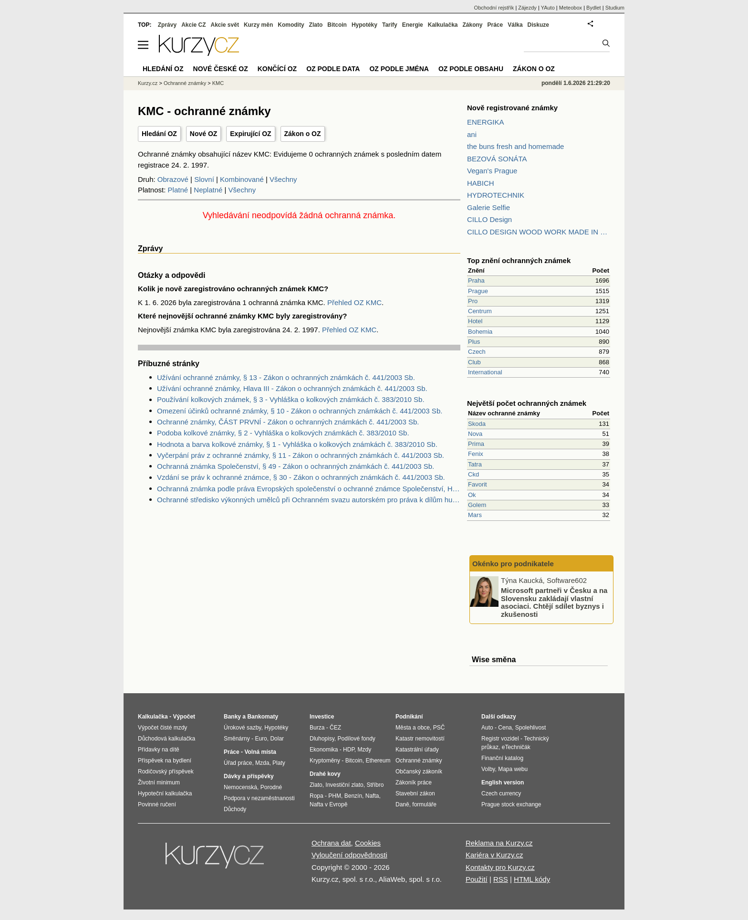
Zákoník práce (413, 782)
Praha (476, 280)
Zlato (316, 24)
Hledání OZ (159, 133)
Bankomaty (262, 716)
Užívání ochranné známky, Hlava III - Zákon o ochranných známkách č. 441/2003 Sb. (292, 388)
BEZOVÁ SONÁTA (497, 159)
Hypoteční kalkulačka (165, 793)
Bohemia (480, 331)
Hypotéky (364, 24)
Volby (488, 769)
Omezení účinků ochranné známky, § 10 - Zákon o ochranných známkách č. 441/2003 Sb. (299, 411)
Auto (487, 727)
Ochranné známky (185, 83)
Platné (178, 190)
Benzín (353, 796)
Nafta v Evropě (328, 804)
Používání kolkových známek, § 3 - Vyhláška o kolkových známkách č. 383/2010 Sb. (291, 399)
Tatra (475, 464)
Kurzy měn (258, 24)
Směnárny (237, 738)
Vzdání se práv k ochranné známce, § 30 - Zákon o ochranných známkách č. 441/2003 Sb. (301, 477)
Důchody (235, 809)
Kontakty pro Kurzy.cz (500, 867)
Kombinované (242, 179)
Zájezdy (527, 8)
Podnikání (409, 716)
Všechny (283, 179)
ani (472, 134)
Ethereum (377, 760)
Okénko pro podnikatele (513, 564)
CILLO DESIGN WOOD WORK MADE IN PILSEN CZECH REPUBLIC (538, 232)
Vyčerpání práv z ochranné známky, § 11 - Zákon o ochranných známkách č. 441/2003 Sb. (300, 455)
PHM (334, 796)
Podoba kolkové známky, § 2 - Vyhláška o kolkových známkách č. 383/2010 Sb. (283, 433)
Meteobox (570, 8)
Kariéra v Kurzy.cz (494, 855)
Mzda (262, 763)
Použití (477, 879)
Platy (278, 763)
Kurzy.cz (147, 83)
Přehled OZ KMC (354, 302)
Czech (477, 351)
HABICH (480, 183)
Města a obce (412, 727)
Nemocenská (240, 787)
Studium (614, 8)
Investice (322, 716)
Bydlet (593, 8)
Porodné (271, 787)
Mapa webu (513, 769)
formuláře (424, 804)
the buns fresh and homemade (515, 146)
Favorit (477, 484)
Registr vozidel (500, 738)
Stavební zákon (415, 793)
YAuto (548, 8)
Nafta (372, 796)
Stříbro (375, 785)
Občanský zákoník (418, 771)
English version (502, 782)
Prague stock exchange (511, 804)
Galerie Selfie (488, 207)
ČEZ (335, 727)
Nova (475, 433)
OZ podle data (333, 69)
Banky (232, 716)
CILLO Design (489, 219)
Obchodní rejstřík (494, 8)
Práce (495, 24)
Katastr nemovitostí (420, 738)
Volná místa (260, 752)
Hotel (475, 321)
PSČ (439, 727)
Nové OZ (204, 133)
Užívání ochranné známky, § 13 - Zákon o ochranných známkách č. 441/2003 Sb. (286, 377)
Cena (505, 727)
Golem (477, 504)
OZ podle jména (398, 69)
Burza (317, 727)
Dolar (277, 738)
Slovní (204, 179)
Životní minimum (159, 782)
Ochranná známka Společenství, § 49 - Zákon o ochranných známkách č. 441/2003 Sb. (295, 466)
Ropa (316, 796)
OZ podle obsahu (470, 69)
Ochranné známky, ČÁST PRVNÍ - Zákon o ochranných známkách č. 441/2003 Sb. (288, 422)
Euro (261, 738)
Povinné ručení (157, 804)
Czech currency (501, 793)
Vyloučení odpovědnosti (349, 855)
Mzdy (365, 749)
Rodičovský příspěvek (166, 771)
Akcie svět (225, 24)
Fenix (475, 453)
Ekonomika (324, 749)
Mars (475, 514)
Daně (402, 804)
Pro (473, 301)
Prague (478, 291)
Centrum (480, 311)
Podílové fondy (356, 738)
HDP (348, 749)
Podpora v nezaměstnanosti (259, 798)
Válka (515, 24)
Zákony (472, 24)
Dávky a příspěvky (249, 776)
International (485, 372)
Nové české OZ (220, 69)
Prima (476, 443)
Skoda (477, 423)
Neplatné (208, 190)
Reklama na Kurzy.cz (499, 843)
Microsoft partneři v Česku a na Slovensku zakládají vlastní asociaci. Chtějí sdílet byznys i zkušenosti (554, 602)
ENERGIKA (485, 122)
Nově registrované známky (512, 108)
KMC (218, 83)
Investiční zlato (344, 785)
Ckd (473, 474)
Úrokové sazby (242, 727)
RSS (500, 879)
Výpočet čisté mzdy (162, 727)
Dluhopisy (322, 738)
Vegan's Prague (492, 171)
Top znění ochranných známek (519, 260)
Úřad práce (238, 763)
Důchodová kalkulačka (166, 738)
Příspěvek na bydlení (164, 760)
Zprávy (167, 24)
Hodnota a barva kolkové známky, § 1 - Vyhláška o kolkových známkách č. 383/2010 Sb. (297, 444)
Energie (412, 24)
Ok (472, 494)
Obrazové (172, 179)
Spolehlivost (530, 727)
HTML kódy (532, 879)
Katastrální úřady (417, 749)
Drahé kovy (325, 774)
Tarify (389, 24)
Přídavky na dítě (158, 749)
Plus (474, 341)
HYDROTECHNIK (495, 195)
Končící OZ (277, 69)
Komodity (291, 24)
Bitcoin (337, 24)
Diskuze (538, 24)
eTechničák (516, 747)
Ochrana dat (331, 843)
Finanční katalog (502, 758)
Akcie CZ (193, 24)
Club (474, 362)
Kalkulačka (443, 24)
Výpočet (184, 716)
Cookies (368, 843)
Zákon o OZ (302, 133)
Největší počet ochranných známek (526, 403)
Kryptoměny (325, 760)
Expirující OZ (250, 133)
